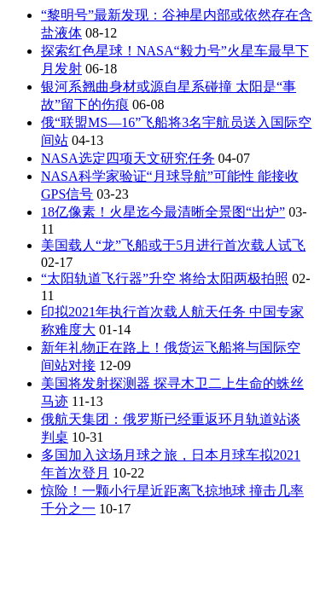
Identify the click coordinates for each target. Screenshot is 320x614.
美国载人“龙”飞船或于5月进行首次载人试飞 (173, 245)
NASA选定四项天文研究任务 (128, 158)
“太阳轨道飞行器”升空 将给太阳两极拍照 (164, 278)
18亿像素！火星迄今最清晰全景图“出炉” (163, 212)
